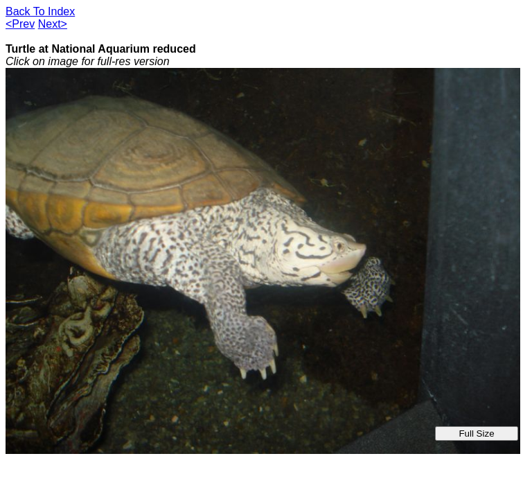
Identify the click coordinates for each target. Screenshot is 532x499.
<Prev (20, 24)
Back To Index (40, 11)
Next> (52, 24)
